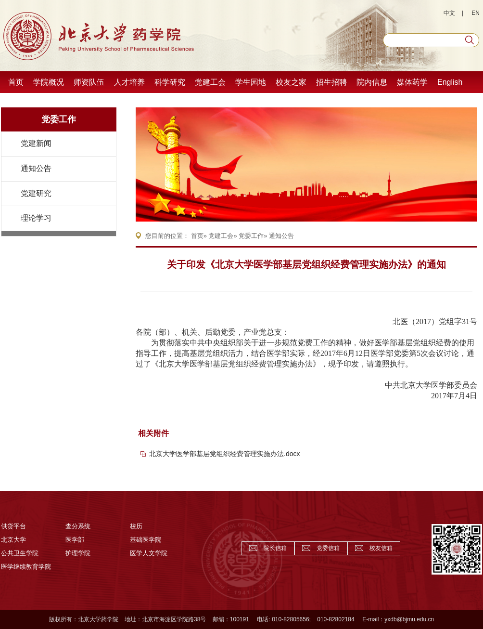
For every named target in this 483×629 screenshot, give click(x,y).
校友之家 (291, 82)
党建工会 (210, 82)
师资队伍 (89, 82)
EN (475, 13)
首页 (16, 82)
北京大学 (13, 539)
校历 (136, 526)
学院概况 (48, 82)
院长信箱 (275, 548)
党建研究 (36, 193)
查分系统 (77, 526)
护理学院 (77, 553)
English (449, 82)
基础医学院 (145, 539)
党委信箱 (328, 548)
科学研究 (169, 82)
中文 (449, 13)
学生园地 (250, 82)
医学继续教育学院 (26, 566)
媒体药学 (412, 82)
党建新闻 (36, 143)
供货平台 (13, 526)
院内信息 (371, 82)
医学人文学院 (148, 553)
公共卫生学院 (19, 553)
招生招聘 (331, 82)
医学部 (74, 539)
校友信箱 (381, 548)
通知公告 (36, 168)
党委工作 (58, 119)
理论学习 (36, 218)
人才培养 (129, 82)
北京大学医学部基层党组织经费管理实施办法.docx (224, 454)
